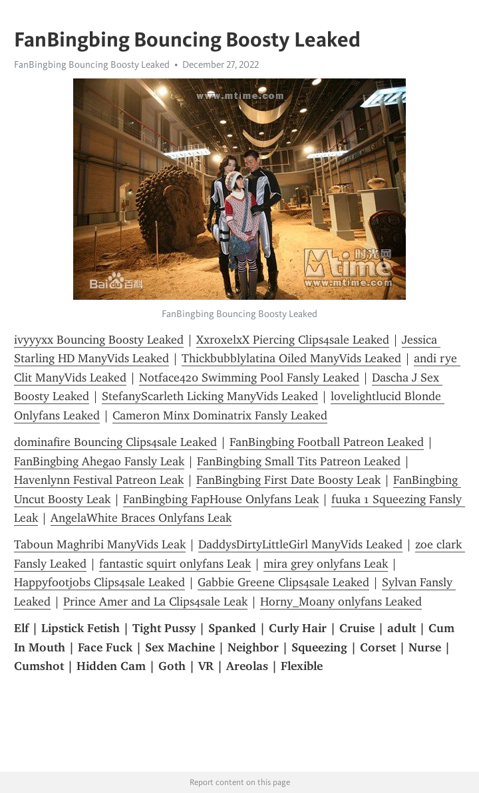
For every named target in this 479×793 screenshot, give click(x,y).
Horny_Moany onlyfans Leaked (341, 601)
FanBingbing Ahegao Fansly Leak (99, 461)
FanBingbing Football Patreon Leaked (327, 442)
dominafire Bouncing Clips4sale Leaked (115, 442)
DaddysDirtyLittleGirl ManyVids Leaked (300, 544)
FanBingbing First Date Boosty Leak (288, 480)
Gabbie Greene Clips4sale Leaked (283, 582)
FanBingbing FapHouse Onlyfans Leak (221, 499)
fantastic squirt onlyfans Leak (175, 563)
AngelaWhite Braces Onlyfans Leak (141, 517)
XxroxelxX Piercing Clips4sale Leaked (292, 339)
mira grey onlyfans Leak (325, 563)
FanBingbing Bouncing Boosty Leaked (92, 64)
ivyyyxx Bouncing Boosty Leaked (99, 339)
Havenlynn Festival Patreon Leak (99, 480)
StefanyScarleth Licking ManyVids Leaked (210, 396)
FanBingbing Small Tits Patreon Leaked (298, 461)
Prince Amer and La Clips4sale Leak (155, 601)
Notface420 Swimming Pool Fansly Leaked (249, 377)
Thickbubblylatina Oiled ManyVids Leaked (291, 358)
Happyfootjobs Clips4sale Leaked (99, 582)
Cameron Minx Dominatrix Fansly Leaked (219, 415)
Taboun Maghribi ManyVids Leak (100, 544)
